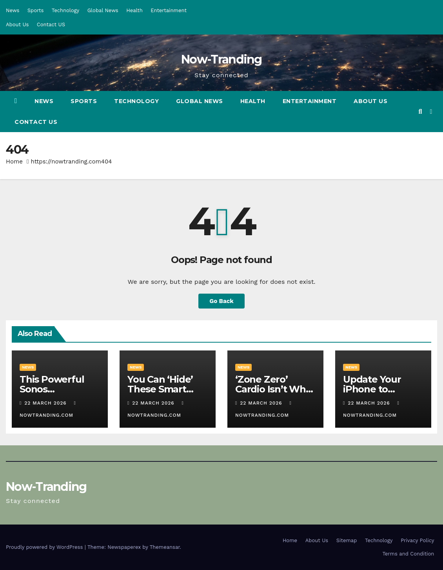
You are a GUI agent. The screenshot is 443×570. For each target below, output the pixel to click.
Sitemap (346, 540)
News (12, 10)
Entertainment (169, 10)
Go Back (221, 301)
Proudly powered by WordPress (45, 547)
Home (14, 161)
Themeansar (165, 547)
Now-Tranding (221, 59)
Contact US (51, 24)
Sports (35, 10)
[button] (420, 111)
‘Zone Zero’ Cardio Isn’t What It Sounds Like (275, 389)
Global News (102, 10)
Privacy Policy (417, 540)
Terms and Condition (408, 554)
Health (134, 10)
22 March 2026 (46, 403)
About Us (17, 24)
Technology (66, 10)
